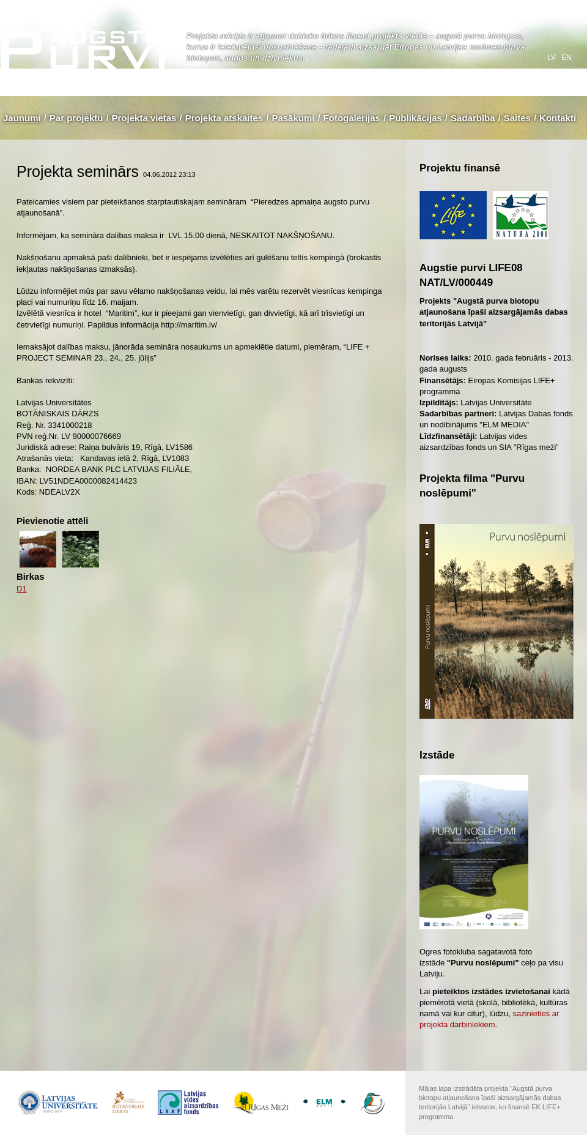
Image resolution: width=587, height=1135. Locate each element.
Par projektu (76, 118)
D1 (22, 588)
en (566, 57)
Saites (517, 118)
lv (552, 57)
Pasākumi (292, 118)
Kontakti (557, 118)
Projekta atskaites (224, 118)
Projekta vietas (144, 118)
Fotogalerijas (351, 118)
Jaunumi (22, 118)
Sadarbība (473, 118)
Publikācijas (415, 118)
